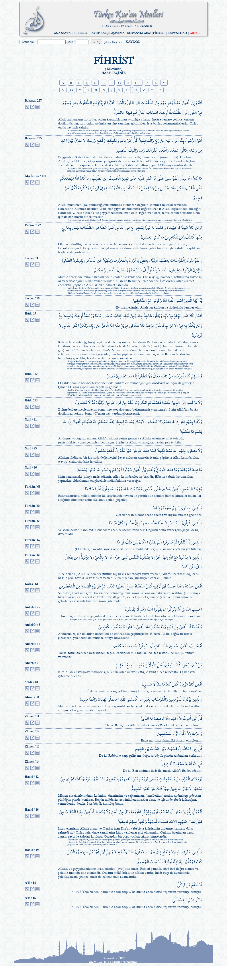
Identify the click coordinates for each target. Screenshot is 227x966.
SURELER (80, 33)
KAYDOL (132, 42)
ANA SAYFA (62, 33)
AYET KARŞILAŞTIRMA (108, 33)
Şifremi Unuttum (113, 42)
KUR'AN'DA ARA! (139, 33)
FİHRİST (159, 33)
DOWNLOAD (177, 33)
